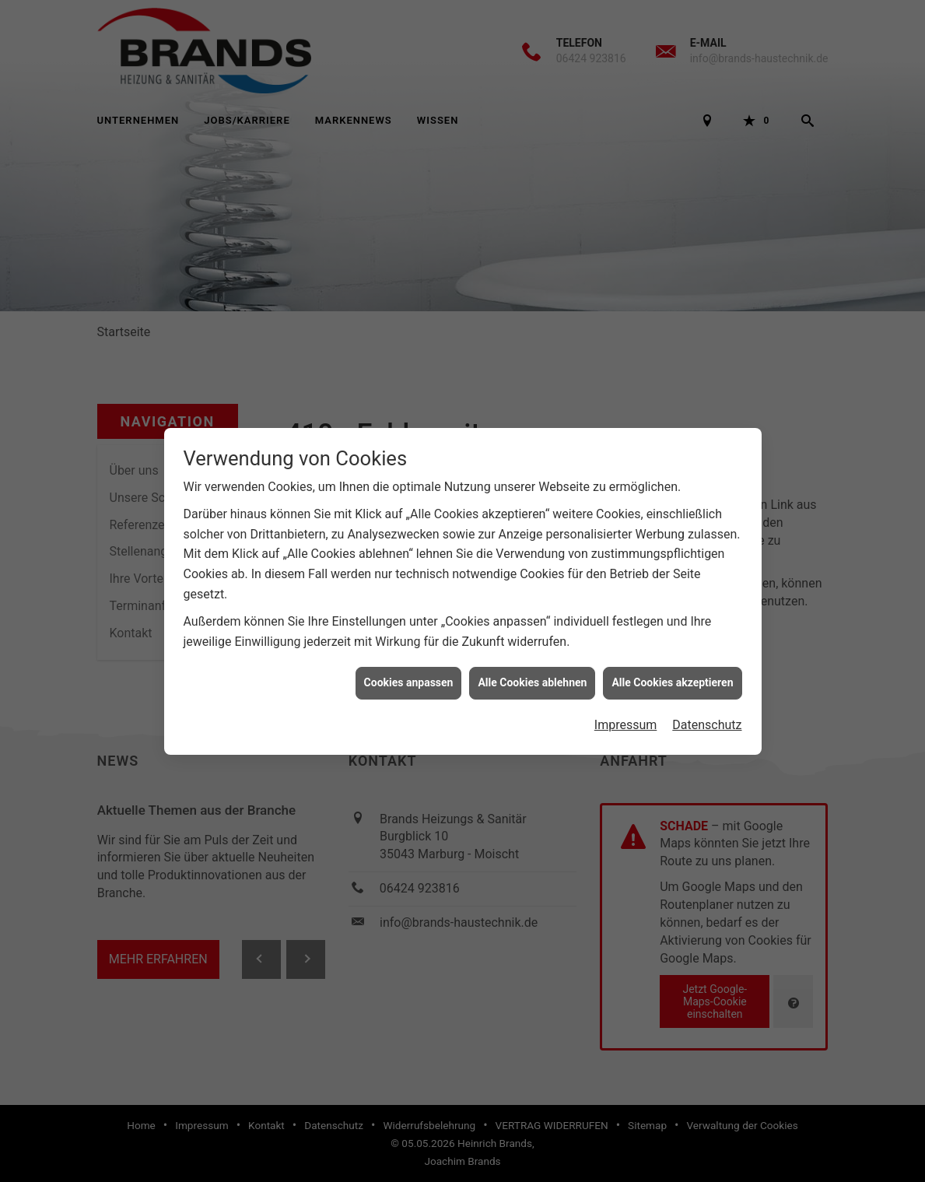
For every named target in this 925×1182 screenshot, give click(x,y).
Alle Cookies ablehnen (532, 671)
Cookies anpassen (409, 671)
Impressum (625, 712)
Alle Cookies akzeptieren (672, 671)
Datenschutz (706, 712)
